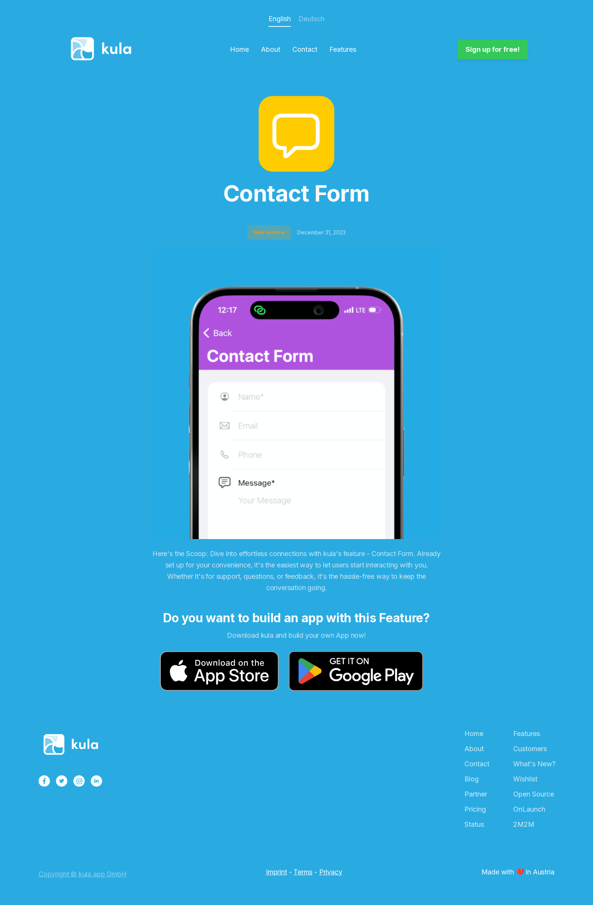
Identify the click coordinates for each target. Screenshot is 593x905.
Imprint (276, 872)
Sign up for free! (493, 49)
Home (239, 49)
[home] (103, 49)
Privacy (330, 872)
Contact (304, 49)
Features (342, 49)
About (270, 49)
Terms (302, 872)
